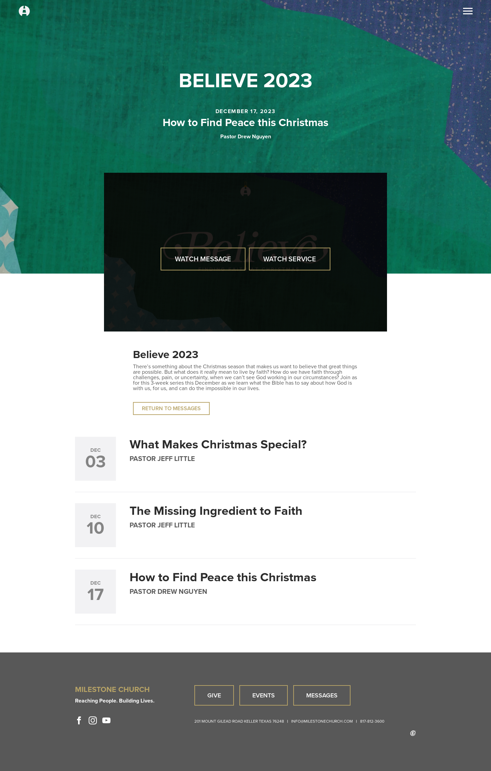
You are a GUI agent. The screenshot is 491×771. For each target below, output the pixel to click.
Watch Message (203, 259)
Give (214, 695)
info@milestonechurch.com (322, 721)
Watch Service (289, 259)
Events (263, 695)
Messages (322, 695)
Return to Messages (171, 408)
